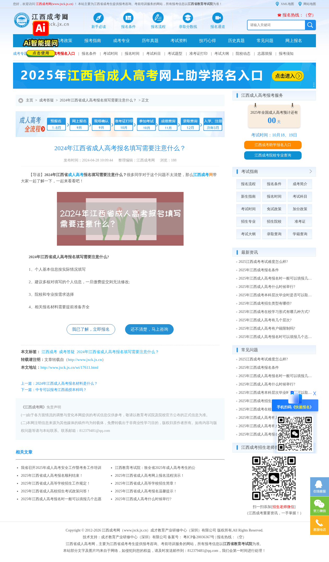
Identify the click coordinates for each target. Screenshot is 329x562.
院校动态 (243, 54)
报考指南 (92, 40)
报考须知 (286, 54)
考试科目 (153, 54)
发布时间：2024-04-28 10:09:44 (88, 160)
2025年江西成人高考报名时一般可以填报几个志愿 (61, 499)
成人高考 (76, 175)
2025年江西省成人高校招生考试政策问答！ (55, 491)
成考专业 (121, 40)
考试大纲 (221, 54)
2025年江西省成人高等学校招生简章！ (146, 483)
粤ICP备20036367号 (199, 537)
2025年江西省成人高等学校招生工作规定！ (55, 483)
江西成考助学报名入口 (273, 145)
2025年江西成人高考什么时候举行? (143, 499)
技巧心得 (207, 40)
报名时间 (132, 54)
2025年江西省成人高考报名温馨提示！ (146, 491)
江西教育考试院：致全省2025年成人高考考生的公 (155, 468)
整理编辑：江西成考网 (136, 160)
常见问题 (265, 40)
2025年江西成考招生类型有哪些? (265, 303)
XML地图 (287, 4)
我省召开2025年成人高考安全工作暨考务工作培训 (61, 468)
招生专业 (248, 221)
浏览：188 (168, 160)
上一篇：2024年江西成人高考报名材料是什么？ (59, 383)
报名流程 (248, 184)
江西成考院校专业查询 (273, 155)
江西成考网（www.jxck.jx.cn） (126, 530)
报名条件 (89, 54)
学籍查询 (300, 234)
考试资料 (179, 40)
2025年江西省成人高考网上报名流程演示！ (149, 476)
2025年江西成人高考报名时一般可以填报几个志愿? (275, 278)
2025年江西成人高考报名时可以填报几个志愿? (275, 337)
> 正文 (144, 100)
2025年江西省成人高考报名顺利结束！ (52, 476)
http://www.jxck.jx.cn (85, 360)
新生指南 (248, 196)
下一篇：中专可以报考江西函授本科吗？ (54, 390)
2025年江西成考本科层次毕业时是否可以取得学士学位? (275, 295)
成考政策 (64, 40)
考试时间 (110, 54)
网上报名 (293, 40)
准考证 (300, 221)
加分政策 (300, 209)
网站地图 (309, 4)
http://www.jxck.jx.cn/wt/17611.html (69, 367)
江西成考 (201, 175)
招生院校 (274, 221)
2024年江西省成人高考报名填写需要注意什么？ (98, 100)
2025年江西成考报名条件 (259, 270)
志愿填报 (264, 54)
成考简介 (300, 184)
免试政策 (274, 209)
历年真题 (150, 40)
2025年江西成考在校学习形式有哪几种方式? (274, 312)
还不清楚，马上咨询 (149, 329)
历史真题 (236, 40)
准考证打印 (198, 54)
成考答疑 (46, 100)
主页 (29, 100)
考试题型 (175, 54)
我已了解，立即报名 (91, 329)
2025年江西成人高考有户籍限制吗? (267, 328)
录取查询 (274, 234)
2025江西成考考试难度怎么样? (263, 262)
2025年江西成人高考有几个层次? (265, 320)
